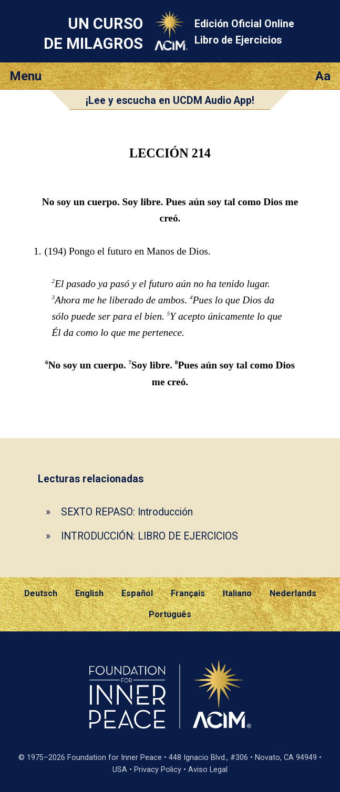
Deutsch (40, 593)
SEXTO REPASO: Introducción (127, 512)
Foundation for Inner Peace (114, 757)
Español (137, 593)
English (89, 593)
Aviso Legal (208, 769)
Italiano (237, 593)
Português (170, 614)
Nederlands (293, 593)
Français (188, 593)
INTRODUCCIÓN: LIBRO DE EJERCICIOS (149, 536)
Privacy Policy (157, 769)
